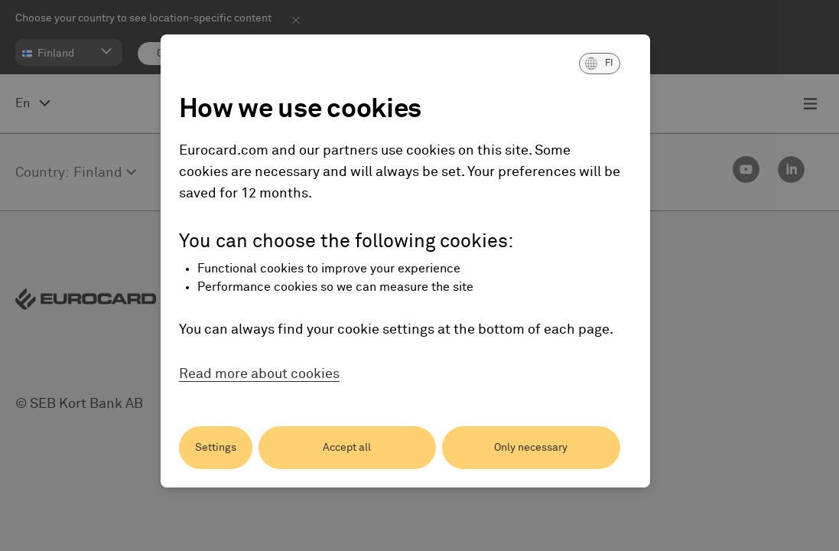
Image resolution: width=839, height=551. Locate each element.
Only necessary (530, 447)
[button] (599, 63)
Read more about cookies (259, 374)
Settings (215, 447)
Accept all (347, 447)
